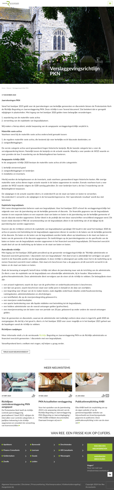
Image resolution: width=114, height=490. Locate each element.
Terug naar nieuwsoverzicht (15, 352)
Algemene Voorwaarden (11, 484)
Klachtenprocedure (53, 484)
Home (3, 88)
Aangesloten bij (8, 487)
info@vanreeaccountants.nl (98, 471)
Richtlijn (42, 335)
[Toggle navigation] (110, 3)
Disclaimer (26, 484)
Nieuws (9, 88)
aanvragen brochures (99, 458)
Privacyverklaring (38, 484)
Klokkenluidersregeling (71, 484)
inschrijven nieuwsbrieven (100, 447)
